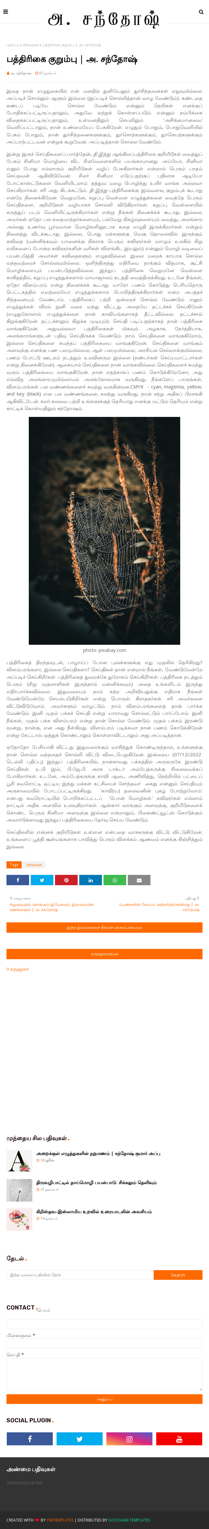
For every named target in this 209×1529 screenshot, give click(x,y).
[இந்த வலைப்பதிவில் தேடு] (80, 1275)
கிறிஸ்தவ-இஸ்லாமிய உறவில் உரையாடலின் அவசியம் (94, 1211)
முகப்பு (12, 45)
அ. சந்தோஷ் (20, 72)
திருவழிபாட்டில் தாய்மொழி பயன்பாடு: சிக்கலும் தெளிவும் (96, 1182)
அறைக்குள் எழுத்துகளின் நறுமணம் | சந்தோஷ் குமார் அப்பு (98, 1153)
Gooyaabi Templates (129, 1520)
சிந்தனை (30, 45)
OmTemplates (60, 1520)
